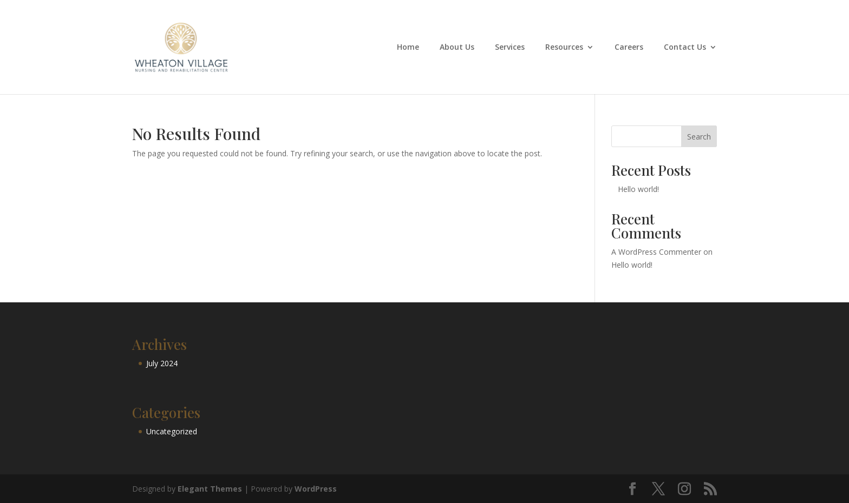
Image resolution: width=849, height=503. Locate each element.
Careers (629, 47)
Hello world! (638, 189)
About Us (457, 47)
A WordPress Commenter (656, 252)
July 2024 (162, 363)
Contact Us (685, 47)
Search (699, 136)
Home (408, 47)
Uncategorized (171, 431)
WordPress (316, 489)
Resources (564, 47)
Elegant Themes (210, 489)
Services (510, 47)
